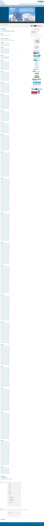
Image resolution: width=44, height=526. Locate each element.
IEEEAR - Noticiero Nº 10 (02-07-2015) (5, 166)
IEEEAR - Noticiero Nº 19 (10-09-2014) (5, 191)
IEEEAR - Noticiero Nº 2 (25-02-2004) (5, 463)
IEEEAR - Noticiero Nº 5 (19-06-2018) (5, 116)
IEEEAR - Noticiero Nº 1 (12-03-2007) (5, 386)
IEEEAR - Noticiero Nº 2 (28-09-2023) (5, 57)
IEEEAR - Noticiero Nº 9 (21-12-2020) (5, 83)
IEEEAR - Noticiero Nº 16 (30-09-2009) (5, 326)
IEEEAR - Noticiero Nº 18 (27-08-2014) (5, 192)
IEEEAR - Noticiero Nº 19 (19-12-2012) (5, 243)
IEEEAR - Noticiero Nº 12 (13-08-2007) (5, 374)
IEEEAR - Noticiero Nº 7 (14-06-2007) (5, 379)
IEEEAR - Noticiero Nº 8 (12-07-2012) (5, 255)
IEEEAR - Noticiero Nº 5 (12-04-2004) (5, 460)
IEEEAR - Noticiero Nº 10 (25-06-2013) (5, 230)
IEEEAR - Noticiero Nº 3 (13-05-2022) (5, 67)
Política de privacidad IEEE (34, 94)
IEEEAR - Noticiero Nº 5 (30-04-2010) (5, 315)
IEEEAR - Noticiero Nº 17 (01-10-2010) (5, 302)
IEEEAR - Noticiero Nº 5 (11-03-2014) (5, 206)
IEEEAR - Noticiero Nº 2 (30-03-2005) (5, 437)
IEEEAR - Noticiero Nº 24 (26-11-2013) (5, 215)
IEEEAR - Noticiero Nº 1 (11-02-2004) (5, 464)
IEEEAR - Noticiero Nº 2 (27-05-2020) (5, 91)
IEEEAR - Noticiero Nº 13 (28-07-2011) (5, 279)
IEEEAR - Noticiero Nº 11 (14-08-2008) (5, 353)
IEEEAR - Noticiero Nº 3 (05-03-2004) (5, 462)
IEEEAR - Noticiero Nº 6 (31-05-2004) (5, 459)
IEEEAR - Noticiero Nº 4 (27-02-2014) (5, 207)
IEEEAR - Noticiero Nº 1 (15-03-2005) (5, 438)
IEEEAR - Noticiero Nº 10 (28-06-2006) (5, 400)
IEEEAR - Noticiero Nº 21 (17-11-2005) (5, 416)
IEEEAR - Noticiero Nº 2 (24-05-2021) (5, 79)
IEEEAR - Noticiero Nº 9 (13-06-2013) (5, 231)
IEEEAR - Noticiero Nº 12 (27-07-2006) (5, 398)
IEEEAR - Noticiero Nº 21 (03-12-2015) (5, 154)
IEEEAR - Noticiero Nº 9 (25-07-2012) (5, 254)
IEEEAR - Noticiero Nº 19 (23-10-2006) (5, 390)
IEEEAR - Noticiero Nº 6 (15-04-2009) (5, 337)
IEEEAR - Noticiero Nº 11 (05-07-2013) (5, 229)
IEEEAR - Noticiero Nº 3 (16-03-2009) (5, 340)
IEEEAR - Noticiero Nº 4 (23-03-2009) (5, 339)
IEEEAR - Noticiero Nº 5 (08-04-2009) (5, 338)
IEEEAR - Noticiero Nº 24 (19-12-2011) (5, 267)
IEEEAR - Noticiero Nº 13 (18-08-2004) (5, 451)
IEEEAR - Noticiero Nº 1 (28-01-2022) (5, 69)
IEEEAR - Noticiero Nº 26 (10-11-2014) (5, 183)
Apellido (10, 489)
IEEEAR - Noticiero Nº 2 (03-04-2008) (5, 363)
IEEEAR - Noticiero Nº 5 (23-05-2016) (5, 145)
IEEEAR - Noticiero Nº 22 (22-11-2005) (5, 415)
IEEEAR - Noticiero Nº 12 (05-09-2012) (5, 251)
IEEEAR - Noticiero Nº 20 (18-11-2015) (5, 155)
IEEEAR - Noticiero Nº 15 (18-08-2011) (5, 277)
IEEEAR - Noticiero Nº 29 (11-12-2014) (5, 180)
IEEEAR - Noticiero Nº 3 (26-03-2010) (5, 317)
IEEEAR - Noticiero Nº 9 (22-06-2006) (5, 401)
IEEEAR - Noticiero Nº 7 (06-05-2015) (5, 169)
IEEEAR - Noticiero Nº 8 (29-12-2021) (5, 72)
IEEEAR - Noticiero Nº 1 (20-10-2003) (5, 473)
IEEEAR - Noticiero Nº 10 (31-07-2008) (5, 354)
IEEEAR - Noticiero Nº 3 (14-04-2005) (5, 436)
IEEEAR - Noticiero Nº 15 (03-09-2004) (5, 449)
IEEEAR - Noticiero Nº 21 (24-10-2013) (5, 218)
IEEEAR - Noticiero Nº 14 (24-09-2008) (5, 350)
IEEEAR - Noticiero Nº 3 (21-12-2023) (5, 56)
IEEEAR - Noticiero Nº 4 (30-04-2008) (5, 361)
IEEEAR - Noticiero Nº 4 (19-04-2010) (5, 316)
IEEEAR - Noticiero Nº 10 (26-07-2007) (5, 376)
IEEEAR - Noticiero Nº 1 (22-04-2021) (5, 80)
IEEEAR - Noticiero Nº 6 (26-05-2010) (5, 314)
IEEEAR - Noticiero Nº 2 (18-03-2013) (5, 239)
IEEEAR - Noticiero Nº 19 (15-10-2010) (5, 300)
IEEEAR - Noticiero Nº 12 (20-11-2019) (5, 96)
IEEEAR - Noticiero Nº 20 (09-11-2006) (5, 389)
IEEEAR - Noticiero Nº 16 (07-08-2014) (5, 194)
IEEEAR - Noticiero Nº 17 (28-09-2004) (5, 447)
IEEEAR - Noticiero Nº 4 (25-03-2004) (5, 461)
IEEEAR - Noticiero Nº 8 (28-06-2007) (5, 378)
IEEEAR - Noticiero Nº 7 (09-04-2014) (5, 204)
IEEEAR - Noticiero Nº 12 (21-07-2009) (5, 330)
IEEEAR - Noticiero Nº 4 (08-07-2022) (5, 66)
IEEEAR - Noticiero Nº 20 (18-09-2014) (5, 190)
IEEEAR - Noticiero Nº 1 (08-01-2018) (5, 120)
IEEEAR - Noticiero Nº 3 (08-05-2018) (5, 118)
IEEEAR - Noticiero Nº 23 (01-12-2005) (5, 414)
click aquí (10, 35)
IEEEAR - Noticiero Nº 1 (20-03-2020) (5, 92)
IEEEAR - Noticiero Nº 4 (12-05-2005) (5, 435)
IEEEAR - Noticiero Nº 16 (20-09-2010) (5, 303)
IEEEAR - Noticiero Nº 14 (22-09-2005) (5, 424)
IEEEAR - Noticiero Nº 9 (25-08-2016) (5, 141)
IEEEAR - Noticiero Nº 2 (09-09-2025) (5, 44)
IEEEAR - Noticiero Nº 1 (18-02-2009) (5, 342)
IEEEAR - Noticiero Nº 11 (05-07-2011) (5, 281)
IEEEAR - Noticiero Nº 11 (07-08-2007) (5, 375)
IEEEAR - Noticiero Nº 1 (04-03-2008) (5, 364)
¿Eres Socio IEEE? (11, 499)
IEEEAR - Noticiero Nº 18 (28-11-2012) (5, 244)
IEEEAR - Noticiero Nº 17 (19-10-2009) (5, 325)
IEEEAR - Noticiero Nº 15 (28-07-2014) (5, 195)
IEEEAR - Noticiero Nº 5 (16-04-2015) (5, 171)
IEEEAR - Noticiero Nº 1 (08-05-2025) (5, 45)
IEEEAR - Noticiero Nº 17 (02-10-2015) (5, 158)
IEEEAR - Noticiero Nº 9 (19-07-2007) (5, 377)
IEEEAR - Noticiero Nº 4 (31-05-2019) (5, 105)
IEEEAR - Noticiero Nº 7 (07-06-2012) (5, 256)
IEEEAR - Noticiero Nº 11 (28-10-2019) (5, 97)
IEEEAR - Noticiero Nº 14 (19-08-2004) (5, 450)
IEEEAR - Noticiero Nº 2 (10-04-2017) (5, 131)
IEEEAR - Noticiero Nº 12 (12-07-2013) (5, 228)
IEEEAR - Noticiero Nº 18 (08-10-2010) (5, 301)
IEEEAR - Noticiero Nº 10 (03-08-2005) (5, 428)
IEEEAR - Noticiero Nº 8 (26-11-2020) (5, 84)
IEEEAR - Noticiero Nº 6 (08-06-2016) (5, 144)
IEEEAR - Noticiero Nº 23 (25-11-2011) (5, 268)
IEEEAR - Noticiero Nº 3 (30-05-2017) (5, 130)
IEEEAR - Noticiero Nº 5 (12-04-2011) (5, 288)
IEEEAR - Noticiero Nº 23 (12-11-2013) (5, 216)
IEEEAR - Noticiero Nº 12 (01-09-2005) (5, 426)
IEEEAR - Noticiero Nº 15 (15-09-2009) (5, 327)
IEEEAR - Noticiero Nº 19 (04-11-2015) (5, 156)
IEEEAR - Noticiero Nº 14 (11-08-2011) (5, 278)
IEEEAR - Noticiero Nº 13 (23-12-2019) (5, 95)
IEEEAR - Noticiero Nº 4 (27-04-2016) (5, 146)
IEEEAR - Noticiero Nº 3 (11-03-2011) (5, 290)
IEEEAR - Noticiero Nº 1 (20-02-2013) (5, 240)
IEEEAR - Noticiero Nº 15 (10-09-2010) (5, 304)
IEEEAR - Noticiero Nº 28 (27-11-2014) (5, 181)
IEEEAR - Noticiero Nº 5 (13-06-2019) (5, 104)
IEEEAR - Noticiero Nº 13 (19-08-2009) (5, 329)
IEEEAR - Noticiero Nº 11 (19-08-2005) (5, 427)
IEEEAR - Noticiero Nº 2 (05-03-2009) (5, 341)
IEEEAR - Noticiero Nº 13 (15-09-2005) (5, 425)
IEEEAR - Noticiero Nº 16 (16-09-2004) (5, 448)
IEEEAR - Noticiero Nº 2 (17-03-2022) (5, 68)
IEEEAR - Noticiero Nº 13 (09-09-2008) (5, 351)
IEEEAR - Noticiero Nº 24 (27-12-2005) (5, 413)
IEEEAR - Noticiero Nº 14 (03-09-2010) (5, 305)
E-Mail (9, 512)
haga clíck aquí (37, 33)
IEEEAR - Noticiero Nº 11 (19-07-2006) (5, 399)
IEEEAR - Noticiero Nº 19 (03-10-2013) (5, 220)
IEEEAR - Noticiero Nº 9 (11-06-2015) (5, 167)
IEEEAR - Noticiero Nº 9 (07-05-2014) (5, 202)
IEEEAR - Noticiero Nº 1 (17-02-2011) (5, 292)
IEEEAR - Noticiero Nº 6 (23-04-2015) (5, 170)
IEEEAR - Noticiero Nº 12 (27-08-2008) (5, 352)
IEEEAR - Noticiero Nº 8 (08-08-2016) (5, 142)
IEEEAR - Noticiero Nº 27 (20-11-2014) (5, 182)
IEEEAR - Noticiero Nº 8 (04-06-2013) (5, 232)
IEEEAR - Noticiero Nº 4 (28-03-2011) (5, 289)
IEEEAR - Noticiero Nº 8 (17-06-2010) (5, 312)
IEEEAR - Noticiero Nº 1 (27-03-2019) (5, 108)
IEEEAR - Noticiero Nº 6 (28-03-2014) (5, 205)
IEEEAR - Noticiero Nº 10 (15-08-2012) (5, 253)
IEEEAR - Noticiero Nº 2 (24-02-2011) (5, 291)
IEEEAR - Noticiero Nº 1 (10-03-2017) (5, 132)
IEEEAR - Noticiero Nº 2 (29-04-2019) (5, 107)
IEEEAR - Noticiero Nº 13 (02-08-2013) (5, 227)
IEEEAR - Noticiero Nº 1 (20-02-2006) (5, 410)
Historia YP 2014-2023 (36, 50)
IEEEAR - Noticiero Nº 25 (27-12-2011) (5, 266)
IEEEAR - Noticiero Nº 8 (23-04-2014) (5, 203)
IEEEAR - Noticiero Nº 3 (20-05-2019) (5, 106)
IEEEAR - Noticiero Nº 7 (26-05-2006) (5, 403)
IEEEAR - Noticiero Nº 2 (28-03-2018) (5, 119)
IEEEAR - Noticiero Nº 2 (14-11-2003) (5, 472)
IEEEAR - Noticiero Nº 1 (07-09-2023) (5, 58)
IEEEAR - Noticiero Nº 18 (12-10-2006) (5, 391)
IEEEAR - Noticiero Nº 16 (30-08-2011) (5, 276)
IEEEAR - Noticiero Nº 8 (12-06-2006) (5, 402)
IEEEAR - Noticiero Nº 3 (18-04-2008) (5, 362)
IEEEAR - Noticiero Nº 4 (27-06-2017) (5, 129)
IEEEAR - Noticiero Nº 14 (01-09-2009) (5, 328)
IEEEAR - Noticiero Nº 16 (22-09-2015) (5, 159)
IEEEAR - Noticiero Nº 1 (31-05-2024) (5, 53)
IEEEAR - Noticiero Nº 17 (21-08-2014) (5, 193)
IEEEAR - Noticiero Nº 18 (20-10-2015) (5, 157)
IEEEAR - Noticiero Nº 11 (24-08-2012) (5, 252)
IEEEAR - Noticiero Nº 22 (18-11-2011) (5, 269)
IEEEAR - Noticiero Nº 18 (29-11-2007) (5, 367)
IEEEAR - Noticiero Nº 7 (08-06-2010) (5, 313)
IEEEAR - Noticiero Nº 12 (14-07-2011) (5, 280)
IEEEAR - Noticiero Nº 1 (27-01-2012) (5, 263)
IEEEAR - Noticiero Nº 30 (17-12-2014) (5, 179)
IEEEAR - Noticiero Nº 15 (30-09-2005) (5, 423)
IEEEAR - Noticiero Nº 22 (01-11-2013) (5, 217)
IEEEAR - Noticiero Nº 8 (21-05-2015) (5, 168)
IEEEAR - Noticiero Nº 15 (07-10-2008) (5, 349)
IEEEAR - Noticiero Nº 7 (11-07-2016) (5, 143)
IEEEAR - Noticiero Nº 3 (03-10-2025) (5, 43)
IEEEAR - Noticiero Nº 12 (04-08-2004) (5, 452)
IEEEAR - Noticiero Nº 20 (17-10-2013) (5, 219)
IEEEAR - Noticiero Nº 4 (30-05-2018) (5, 117)
